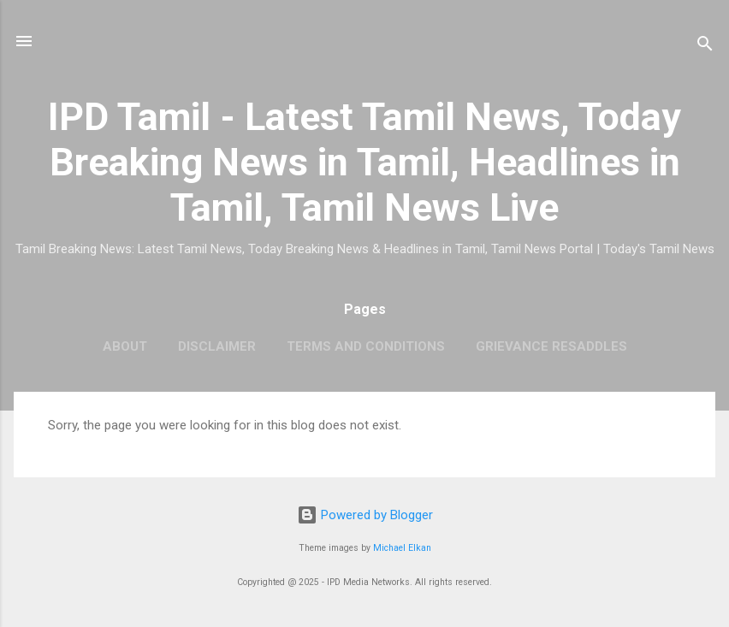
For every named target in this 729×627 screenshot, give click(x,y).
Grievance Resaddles (551, 346)
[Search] (705, 47)
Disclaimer (217, 346)
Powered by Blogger (365, 515)
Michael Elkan (402, 547)
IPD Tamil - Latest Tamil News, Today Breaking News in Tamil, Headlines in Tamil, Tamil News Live (364, 162)
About (125, 346)
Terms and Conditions (366, 346)
